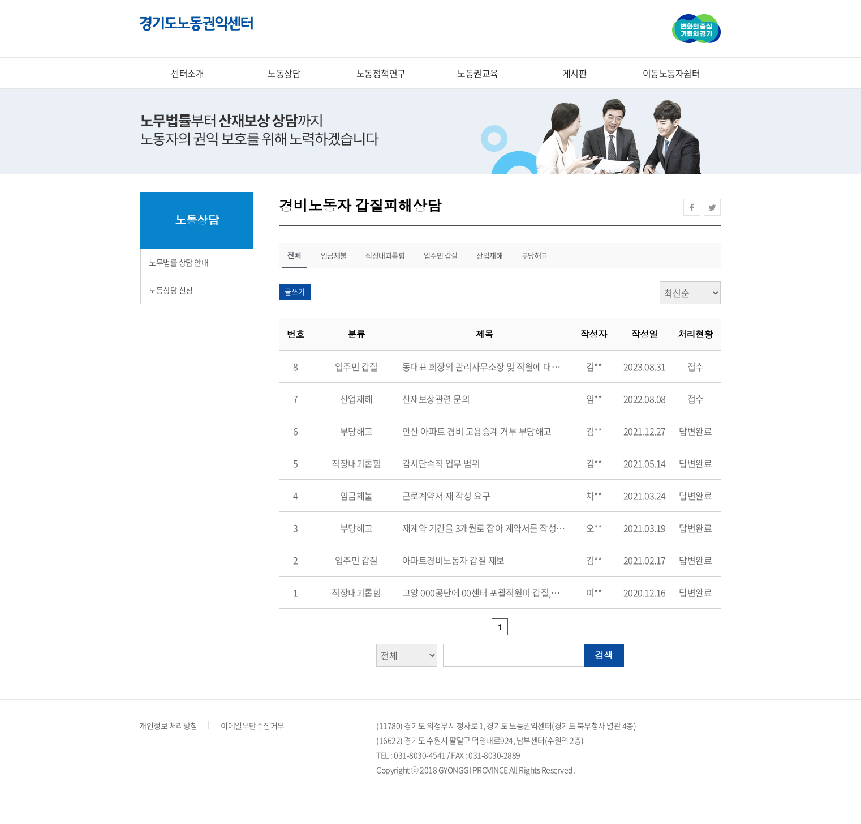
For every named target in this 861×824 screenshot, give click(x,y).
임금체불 (334, 255)
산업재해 (489, 255)
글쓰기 (295, 291)
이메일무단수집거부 (253, 725)
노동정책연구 (381, 73)
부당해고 (535, 255)
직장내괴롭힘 (384, 255)
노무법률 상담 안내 (178, 262)
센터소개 (187, 73)
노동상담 (284, 73)
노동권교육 (477, 73)
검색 (604, 655)
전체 (294, 255)
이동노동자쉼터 (671, 73)
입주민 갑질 (441, 255)
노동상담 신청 (171, 290)
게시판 (574, 73)
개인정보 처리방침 (168, 725)
